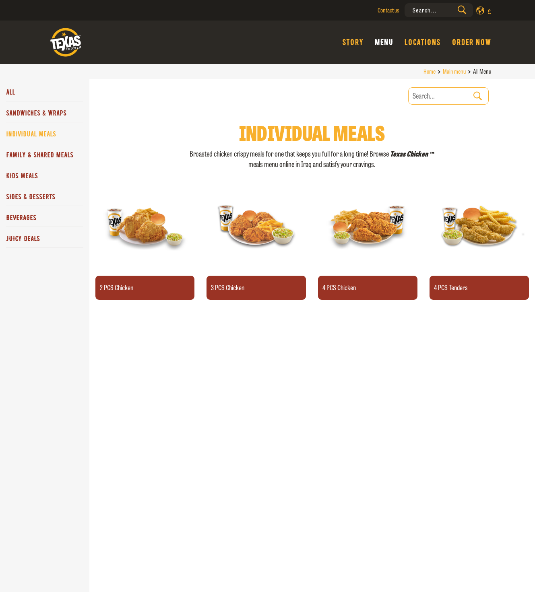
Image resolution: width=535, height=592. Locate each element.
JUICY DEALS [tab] (23, 238)
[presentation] (439, 10)
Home (429, 71)
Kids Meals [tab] (22, 175)
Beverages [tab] (21, 217)
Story (352, 42)
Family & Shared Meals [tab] (39, 155)
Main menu (454, 71)
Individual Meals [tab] (31, 134)
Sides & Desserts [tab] (30, 196)
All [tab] (10, 92)
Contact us (388, 10)
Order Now (471, 42)
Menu (383, 42)
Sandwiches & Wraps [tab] (36, 113)
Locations (422, 42)
